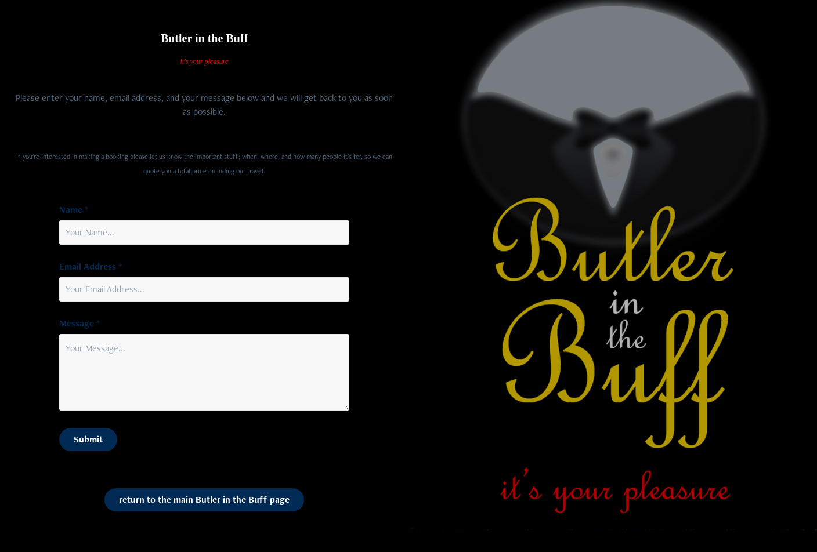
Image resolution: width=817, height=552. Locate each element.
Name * (73, 210)
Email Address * (90, 266)
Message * (79, 323)
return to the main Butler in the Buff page (204, 499)
